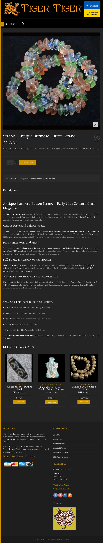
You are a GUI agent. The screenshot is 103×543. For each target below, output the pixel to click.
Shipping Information (61, 457)
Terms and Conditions (25, 456)
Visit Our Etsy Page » (61, 485)
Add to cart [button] (19, 402)
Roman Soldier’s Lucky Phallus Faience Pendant (51, 388)
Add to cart (27, 162)
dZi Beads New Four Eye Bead (19, 388)
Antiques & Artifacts (84, 384)
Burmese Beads (35, 179)
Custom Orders (59, 444)
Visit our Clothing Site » (62, 489)
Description (10, 190)
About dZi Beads (59, 448)
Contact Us (57, 439)
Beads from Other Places (51, 384)
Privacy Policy (9, 456)
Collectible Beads (48, 179)
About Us (56, 435)
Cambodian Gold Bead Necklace (84, 388)
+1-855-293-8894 (66, 469)
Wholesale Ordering (60, 453)
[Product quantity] (10, 162)
